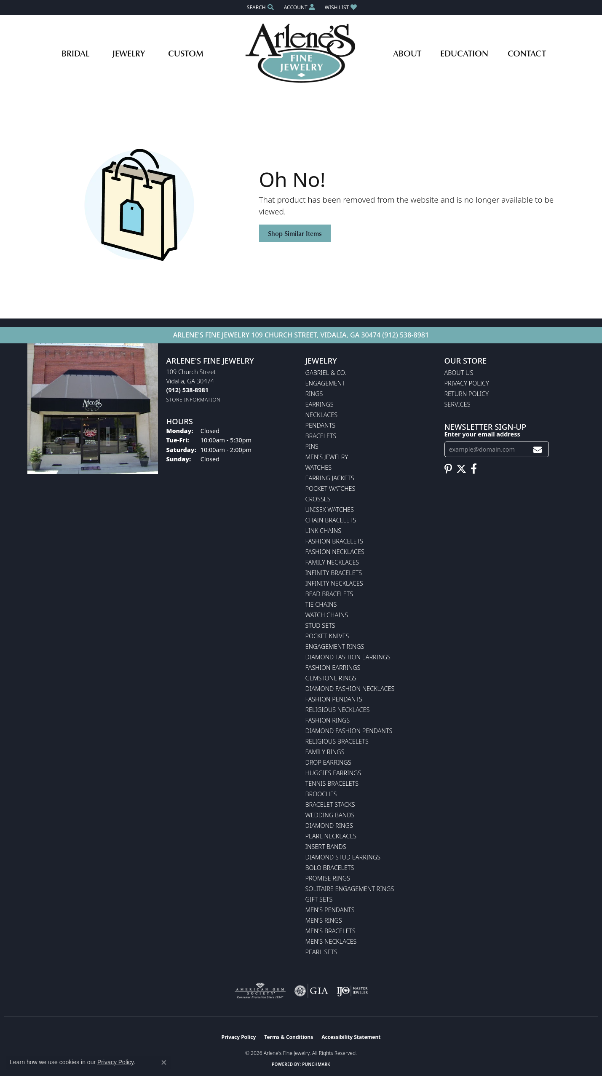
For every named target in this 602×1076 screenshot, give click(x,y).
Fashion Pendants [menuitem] (333, 699)
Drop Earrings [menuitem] (328, 762)
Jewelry (128, 53)
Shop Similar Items (295, 233)
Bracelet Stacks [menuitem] (330, 804)
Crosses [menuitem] (318, 499)
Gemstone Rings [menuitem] (330, 678)
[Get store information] (193, 399)
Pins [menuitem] (311, 446)
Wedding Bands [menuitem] (330, 815)
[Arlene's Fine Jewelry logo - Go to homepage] (301, 53)
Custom (185, 53)
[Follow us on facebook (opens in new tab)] (474, 469)
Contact (527, 53)
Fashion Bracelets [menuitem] (334, 541)
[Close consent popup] (163, 1062)
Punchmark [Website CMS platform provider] (316, 1064)
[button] (259, 7)
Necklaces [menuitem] (321, 415)
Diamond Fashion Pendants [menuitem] (349, 731)
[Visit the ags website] (260, 990)
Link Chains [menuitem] (323, 531)
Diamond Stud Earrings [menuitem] (343, 857)
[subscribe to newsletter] (537, 449)
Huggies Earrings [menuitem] (333, 773)
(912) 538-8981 (405, 335)
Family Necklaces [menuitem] (332, 562)
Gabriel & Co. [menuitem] (325, 373)
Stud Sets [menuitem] (320, 625)
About (407, 53)
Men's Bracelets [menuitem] (330, 931)
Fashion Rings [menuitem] (327, 720)
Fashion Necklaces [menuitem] (334, 552)
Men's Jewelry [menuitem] (326, 457)
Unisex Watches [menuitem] (329, 510)
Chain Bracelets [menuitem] (330, 520)
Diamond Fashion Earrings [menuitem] (348, 657)
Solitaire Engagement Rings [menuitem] (349, 889)
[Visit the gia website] (311, 990)
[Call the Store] (187, 390)
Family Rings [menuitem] (325, 752)
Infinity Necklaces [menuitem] (334, 583)
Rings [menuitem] (314, 394)
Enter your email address (482, 434)
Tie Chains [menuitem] (321, 604)
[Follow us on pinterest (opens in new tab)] (448, 469)
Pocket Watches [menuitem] (330, 488)
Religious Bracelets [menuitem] (337, 741)
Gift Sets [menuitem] (319, 899)
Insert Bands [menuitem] (325, 847)
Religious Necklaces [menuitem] (337, 710)
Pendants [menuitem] (320, 425)
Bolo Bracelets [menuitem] (329, 868)
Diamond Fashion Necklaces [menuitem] (350, 689)
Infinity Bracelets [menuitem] (333, 573)
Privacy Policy (466, 383)
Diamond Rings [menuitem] (329, 826)
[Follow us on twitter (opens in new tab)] (461, 469)
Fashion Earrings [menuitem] (333, 668)
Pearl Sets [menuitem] (321, 952)
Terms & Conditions (288, 1037)
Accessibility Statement (350, 1037)
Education (464, 53)
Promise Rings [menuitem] (327, 878)
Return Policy (466, 394)
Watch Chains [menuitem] (326, 615)
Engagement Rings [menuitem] (334, 646)
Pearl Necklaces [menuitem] (331, 836)
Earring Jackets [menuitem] (329, 478)
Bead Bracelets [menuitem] (329, 594)
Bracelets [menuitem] (321, 436)
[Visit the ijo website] (352, 990)
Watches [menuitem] (318, 467)
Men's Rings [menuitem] (323, 920)
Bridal (75, 53)
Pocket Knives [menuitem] (327, 636)
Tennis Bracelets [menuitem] (332, 783)
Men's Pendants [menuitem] (330, 910)
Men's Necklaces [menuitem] (331, 941)
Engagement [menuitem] (325, 383)
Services (457, 404)
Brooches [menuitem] (321, 794)
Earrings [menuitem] (319, 404)
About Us (459, 373)
